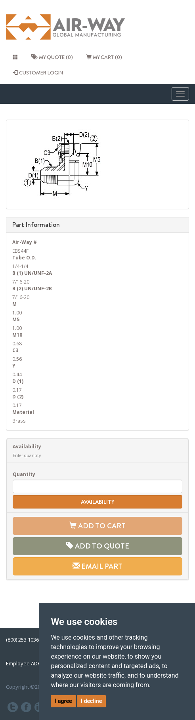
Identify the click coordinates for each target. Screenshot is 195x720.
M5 (15, 319)
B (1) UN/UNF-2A (32, 273)
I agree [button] (63, 701)
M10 (17, 334)
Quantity (24, 474)
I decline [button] (91, 701)
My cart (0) (104, 57)
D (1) (17, 381)
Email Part (97, 566)
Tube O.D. (24, 257)
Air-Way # (24, 242)
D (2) (17, 396)
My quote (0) (52, 57)
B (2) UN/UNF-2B (32, 288)
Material (23, 412)
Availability (27, 446)
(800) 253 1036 (22, 639)
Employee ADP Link (29, 663)
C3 (15, 350)
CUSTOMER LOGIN (38, 72)
